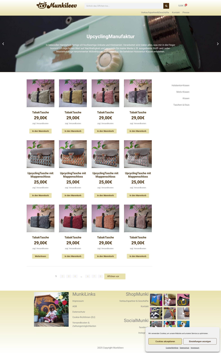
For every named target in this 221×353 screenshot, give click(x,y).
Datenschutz (184, 348)
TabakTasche (40, 112)
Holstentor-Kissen (180, 85)
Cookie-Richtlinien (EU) (83, 317)
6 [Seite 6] (87, 276)
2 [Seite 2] (62, 276)
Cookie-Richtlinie (172, 348)
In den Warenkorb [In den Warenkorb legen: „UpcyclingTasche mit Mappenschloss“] (40, 195)
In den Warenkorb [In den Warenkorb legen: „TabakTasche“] (40, 131)
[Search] (166, 6)
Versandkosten (42, 123)
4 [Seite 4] (75, 276)
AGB (74, 306)
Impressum (195, 348)
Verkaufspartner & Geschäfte (134, 301)
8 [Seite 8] (100, 276)
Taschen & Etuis (181, 105)
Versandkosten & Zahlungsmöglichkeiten (84, 324)
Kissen (186, 98)
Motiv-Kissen (182, 92)
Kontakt (145, 306)
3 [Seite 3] (68, 276)
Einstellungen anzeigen (200, 341)
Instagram (143, 333)
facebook (144, 327)
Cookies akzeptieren (165, 341)
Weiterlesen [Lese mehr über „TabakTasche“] (40, 256)
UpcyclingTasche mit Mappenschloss (40, 175)
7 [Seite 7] (94, 276)
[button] (3, 44)
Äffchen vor (114, 276)
